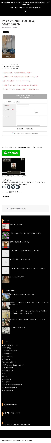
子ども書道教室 (6, 368)
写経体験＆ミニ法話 (7, 362)
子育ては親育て (6, 370)
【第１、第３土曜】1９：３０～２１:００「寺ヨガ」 (16, 81)
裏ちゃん (15, 27)
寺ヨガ (4, 373)
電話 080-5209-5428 (10, 404)
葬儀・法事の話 (6, 390)
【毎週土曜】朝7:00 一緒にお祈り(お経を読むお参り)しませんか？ (20, 76)
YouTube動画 (5, 348)
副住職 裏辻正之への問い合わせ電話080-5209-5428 (16, 425)
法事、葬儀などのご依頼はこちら (11, 384)
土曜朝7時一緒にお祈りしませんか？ (12, 365)
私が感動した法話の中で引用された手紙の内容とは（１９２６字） (28, 319)
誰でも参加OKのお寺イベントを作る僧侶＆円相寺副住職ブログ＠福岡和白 (25, 3)
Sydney (24, 440)
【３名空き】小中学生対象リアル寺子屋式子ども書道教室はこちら (20, 89)
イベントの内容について (9, 351)
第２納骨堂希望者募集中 (9, 387)
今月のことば (6, 356)
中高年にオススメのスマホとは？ (16, 208)
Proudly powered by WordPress (9, 440)
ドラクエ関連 (6, 353)
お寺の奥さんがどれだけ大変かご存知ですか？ (23, 294)
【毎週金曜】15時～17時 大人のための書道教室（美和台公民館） (20, 85)
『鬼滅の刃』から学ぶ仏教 (17, 327)
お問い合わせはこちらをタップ (11, 413)
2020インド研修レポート (9, 345)
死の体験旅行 (6, 382)
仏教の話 (4, 359)
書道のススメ (6, 379)
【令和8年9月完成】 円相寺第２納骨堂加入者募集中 (16, 72)
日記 (3, 376)
